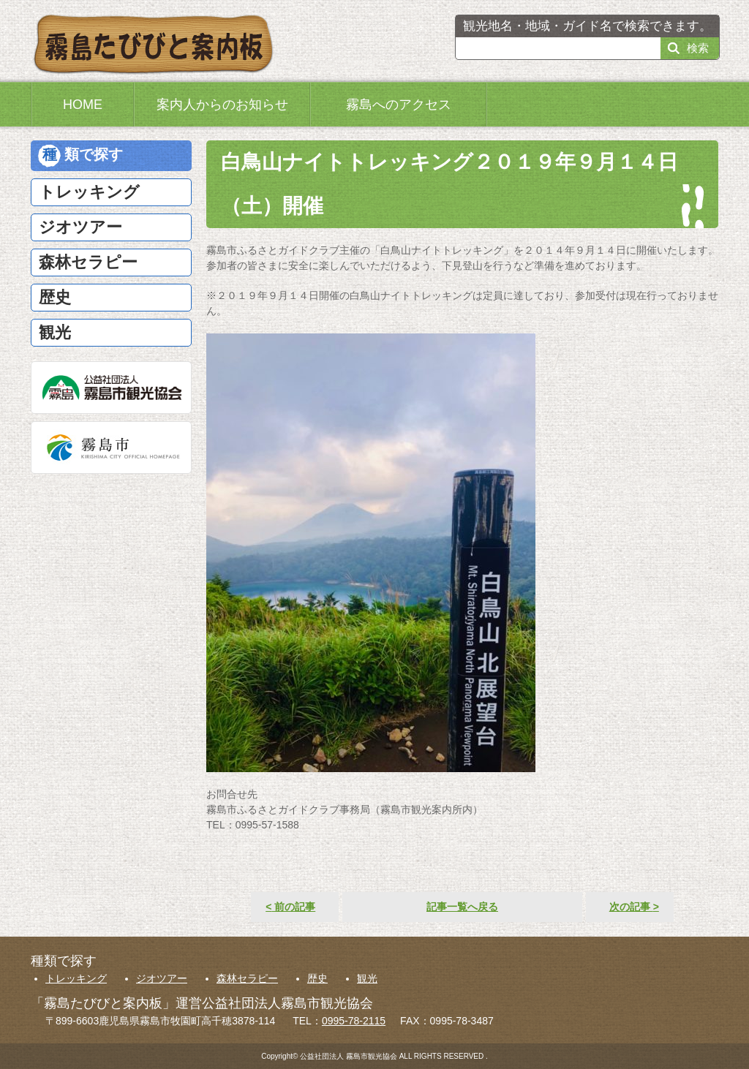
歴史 (317, 978)
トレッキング (76, 978)
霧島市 (111, 447)
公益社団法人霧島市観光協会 (111, 387)
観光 (367, 978)
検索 (698, 48)
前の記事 (290, 907)
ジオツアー (161, 978)
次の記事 (634, 907)
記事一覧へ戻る (462, 907)
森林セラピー (247, 978)
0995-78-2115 (353, 1021)
